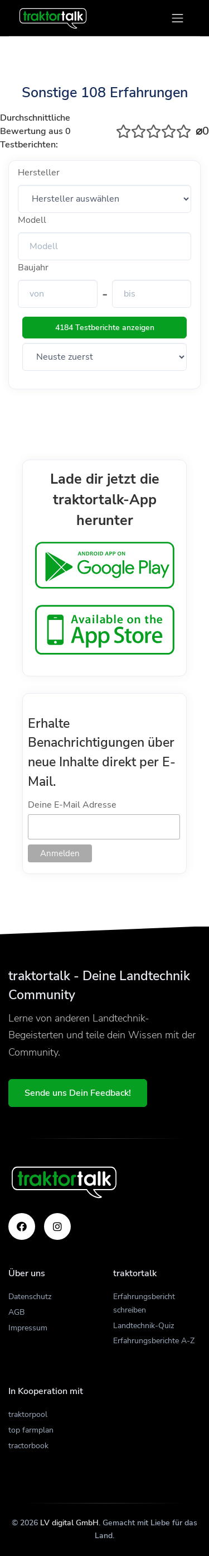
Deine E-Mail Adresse (72, 805)
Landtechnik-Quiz (143, 1325)
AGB (16, 1312)
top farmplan (31, 1430)
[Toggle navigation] (177, 18)
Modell (32, 220)
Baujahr (33, 267)
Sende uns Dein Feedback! (78, 1093)
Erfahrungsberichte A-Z (154, 1340)
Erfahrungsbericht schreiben (144, 1303)
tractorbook (28, 1445)
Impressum (27, 1328)
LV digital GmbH (69, 1522)
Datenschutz (29, 1296)
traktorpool (27, 1414)
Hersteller (39, 172)
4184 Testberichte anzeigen (104, 327)
